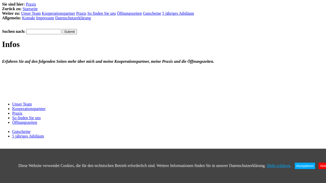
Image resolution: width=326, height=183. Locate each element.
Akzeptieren (305, 166)
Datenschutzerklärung (73, 18)
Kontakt (28, 18)
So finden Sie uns (101, 13)
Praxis (31, 4)
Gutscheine (152, 13)
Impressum (45, 18)
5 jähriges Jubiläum (178, 13)
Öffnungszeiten (129, 13)
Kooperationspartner (58, 13)
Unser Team (31, 13)
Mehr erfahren (278, 165)
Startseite (30, 9)
